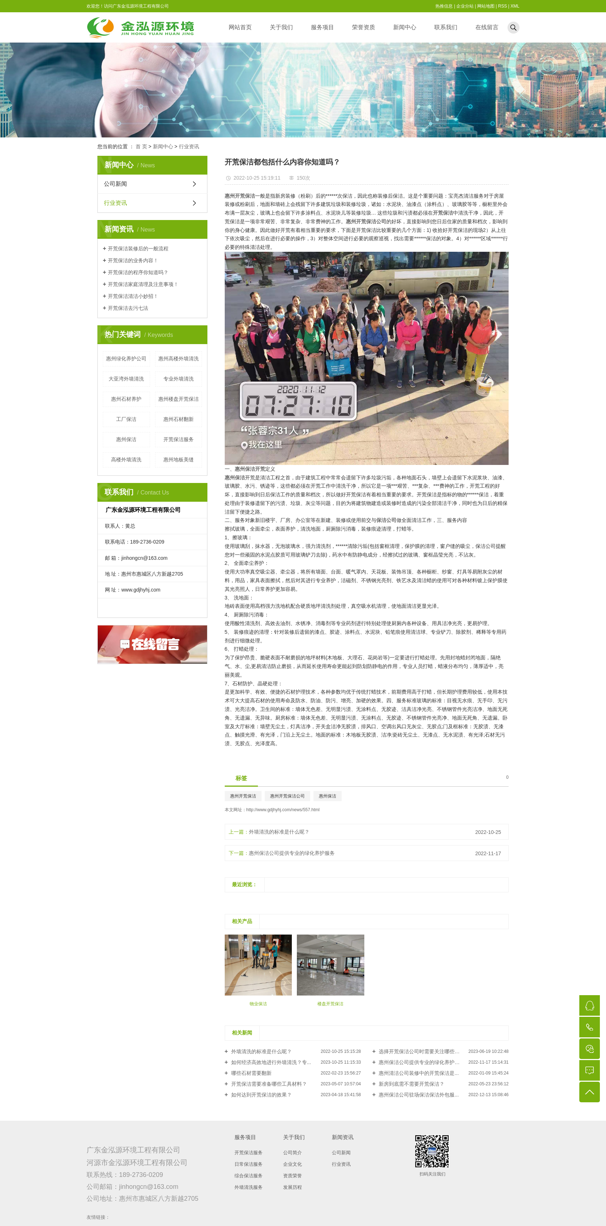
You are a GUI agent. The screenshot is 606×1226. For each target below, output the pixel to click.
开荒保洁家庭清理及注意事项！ (143, 284)
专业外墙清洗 (178, 379)
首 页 (141, 146)
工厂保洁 (126, 419)
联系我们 (445, 27)
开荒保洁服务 (178, 439)
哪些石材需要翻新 (251, 1073)
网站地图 (486, 6)
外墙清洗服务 (248, 1187)
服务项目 (322, 27)
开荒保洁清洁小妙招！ (133, 296)
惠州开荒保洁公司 (287, 796)
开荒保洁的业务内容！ (133, 260)
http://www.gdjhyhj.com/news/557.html (283, 809)
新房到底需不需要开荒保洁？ (410, 1084)
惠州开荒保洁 (243, 796)
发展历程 (292, 1187)
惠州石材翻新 (178, 419)
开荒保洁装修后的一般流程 (138, 248)
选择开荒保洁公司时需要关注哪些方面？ (423, 1051)
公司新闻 (115, 184)
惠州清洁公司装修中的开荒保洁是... (418, 1073)
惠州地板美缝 (178, 459)
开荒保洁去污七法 (128, 308)
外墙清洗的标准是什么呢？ (279, 832)
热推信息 (444, 6)
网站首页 (240, 27)
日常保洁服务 (248, 1164)
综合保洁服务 (248, 1175)
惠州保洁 (126, 439)
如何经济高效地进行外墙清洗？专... (270, 1062)
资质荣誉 (292, 1175)
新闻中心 (404, 27)
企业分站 (465, 6)
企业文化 (292, 1164)
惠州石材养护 (126, 399)
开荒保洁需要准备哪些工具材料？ (268, 1084)
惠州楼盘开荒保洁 (178, 399)
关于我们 (281, 27)
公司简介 (292, 1152)
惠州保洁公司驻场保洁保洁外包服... (418, 1095)
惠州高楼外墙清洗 (178, 358)
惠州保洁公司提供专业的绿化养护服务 (292, 853)
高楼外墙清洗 (126, 459)
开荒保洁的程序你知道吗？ (138, 272)
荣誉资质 (363, 27)
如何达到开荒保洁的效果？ (261, 1095)
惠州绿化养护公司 (126, 358)
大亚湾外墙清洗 (126, 379)
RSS (502, 6)
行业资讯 (189, 146)
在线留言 (487, 27)
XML (514, 6)
